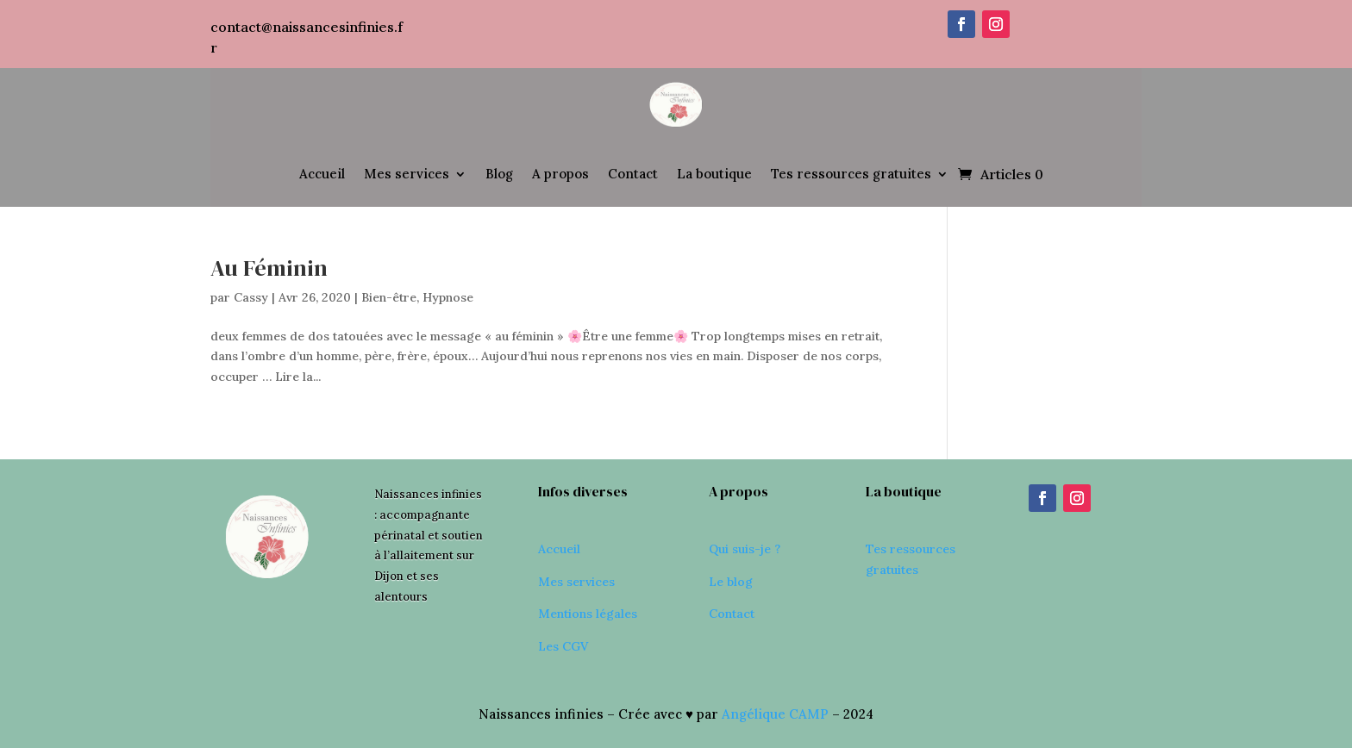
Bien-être (388, 297)
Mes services (406, 173)
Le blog (731, 581)
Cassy (251, 297)
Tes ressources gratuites (851, 173)
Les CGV (563, 646)
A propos (560, 173)
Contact (633, 173)
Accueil (322, 173)
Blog (499, 173)
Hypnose (447, 297)
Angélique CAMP (775, 714)
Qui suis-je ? (744, 549)
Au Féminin (269, 268)
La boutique (714, 173)
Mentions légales (587, 613)
